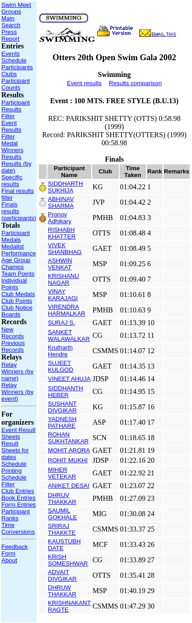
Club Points (16, 300)
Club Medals (18, 294)
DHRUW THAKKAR (62, 591)
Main (7, 18)
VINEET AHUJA (69, 378)
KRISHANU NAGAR (63, 279)
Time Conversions (18, 528)
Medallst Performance (18, 250)
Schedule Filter (14, 481)
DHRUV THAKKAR (62, 498)
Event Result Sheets (18, 433)
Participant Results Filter (15, 109)
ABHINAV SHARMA (61, 202)
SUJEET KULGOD (60, 366)
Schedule (14, 60)
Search (10, 25)
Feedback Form (14, 550)
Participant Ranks (15, 515)
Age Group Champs (15, 263)
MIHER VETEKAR (62, 473)
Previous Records (13, 346)
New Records (12, 333)
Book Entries (18, 497)
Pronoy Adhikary (59, 218)
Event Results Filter (11, 130)
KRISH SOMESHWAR (68, 560)
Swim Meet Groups (16, 8)
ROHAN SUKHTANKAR (68, 438)
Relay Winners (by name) (17, 371)
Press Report (10, 35)
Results (11, 156)
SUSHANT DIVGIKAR (62, 407)
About (9, 560)
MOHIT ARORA (69, 450)
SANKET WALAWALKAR (69, 335)
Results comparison (135, 83)
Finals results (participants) (18, 211)
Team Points (17, 273)
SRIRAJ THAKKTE (61, 529)
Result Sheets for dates (15, 450)
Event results (84, 83)
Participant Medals (15, 236)
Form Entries (18, 504)
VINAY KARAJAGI (63, 295)
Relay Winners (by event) (17, 392)
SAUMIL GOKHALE (62, 514)
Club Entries (17, 491)
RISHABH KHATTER (61, 233)
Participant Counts (15, 84)
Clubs (9, 74)
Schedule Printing (14, 467)
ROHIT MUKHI (68, 460)
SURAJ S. (61, 322)
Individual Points (14, 284)
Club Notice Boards (17, 311)
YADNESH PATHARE (62, 422)
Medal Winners (12, 146)
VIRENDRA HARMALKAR (66, 310)
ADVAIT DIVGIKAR (62, 575)
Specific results (12, 180)
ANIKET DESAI (68, 485)
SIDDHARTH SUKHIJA (65, 187)
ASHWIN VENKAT (60, 264)
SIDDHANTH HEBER (65, 391)
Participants (17, 67)
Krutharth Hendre (60, 351)
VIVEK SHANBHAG (65, 248)
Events (10, 53)
